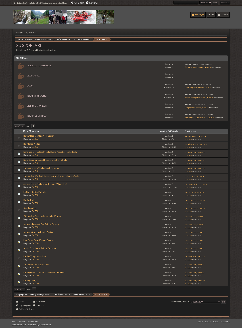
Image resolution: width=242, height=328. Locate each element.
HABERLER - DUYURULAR (39, 65)
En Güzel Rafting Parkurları (35, 192)
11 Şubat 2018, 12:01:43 (195, 168)
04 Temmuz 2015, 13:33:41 (196, 184)
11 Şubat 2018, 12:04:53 (195, 152)
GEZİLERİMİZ (33, 75)
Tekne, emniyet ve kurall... (196, 97)
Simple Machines (33, 322)
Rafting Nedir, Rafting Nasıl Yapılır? (38, 136)
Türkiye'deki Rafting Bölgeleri (36, 264)
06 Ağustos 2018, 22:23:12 (196, 144)
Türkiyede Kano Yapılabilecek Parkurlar (41, 168)
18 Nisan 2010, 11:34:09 (195, 256)
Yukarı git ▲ (225, 322)
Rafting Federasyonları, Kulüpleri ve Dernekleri (44, 272)
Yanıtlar (163, 131)
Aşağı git (19, 126)
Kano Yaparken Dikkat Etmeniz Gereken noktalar (45, 160)
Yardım (200, 322)
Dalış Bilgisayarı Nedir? (194, 87)
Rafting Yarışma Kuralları (34, 256)
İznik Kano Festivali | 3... (194, 67)
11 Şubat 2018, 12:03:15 (195, 160)
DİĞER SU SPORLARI (37, 105)
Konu (25, 131)
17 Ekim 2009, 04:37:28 (194, 264)
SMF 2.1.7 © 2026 (19, 322)
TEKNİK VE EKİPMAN (37, 115)
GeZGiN (208, 67)
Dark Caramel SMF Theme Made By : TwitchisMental (31, 325)
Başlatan (34, 131)
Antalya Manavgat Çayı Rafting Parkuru (41, 224)
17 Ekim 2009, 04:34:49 (194, 280)
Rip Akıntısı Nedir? (31, 144)
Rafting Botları (29, 200)
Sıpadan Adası (29, 208)
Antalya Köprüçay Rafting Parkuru (38, 232)
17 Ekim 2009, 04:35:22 (194, 272)
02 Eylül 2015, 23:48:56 (194, 176)
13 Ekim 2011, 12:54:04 (194, 224)
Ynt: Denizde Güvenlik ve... (196, 117)
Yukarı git (19, 289)
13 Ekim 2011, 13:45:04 (194, 216)
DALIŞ (30, 85)
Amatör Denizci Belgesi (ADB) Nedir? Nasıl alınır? (45, 184)
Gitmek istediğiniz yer (179, 302)
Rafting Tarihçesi (30, 280)
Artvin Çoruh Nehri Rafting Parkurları (39, 248)
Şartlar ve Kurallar (212, 322)
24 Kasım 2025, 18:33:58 (195, 136)
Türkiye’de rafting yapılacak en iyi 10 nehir (42, 216)
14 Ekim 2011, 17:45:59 (194, 208)
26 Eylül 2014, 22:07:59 (194, 192)
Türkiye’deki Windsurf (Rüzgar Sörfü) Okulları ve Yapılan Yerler (51, 176)
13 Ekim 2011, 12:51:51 (194, 232)
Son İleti (190, 131)
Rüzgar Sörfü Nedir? (193, 107)
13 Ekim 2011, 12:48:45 (194, 240)
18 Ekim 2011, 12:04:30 (194, 200)
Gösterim (173, 131)
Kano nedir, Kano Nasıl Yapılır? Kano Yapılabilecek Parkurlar (50, 152)
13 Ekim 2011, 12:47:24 (194, 248)
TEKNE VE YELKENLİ (36, 95)
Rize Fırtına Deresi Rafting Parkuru (38, 240)
